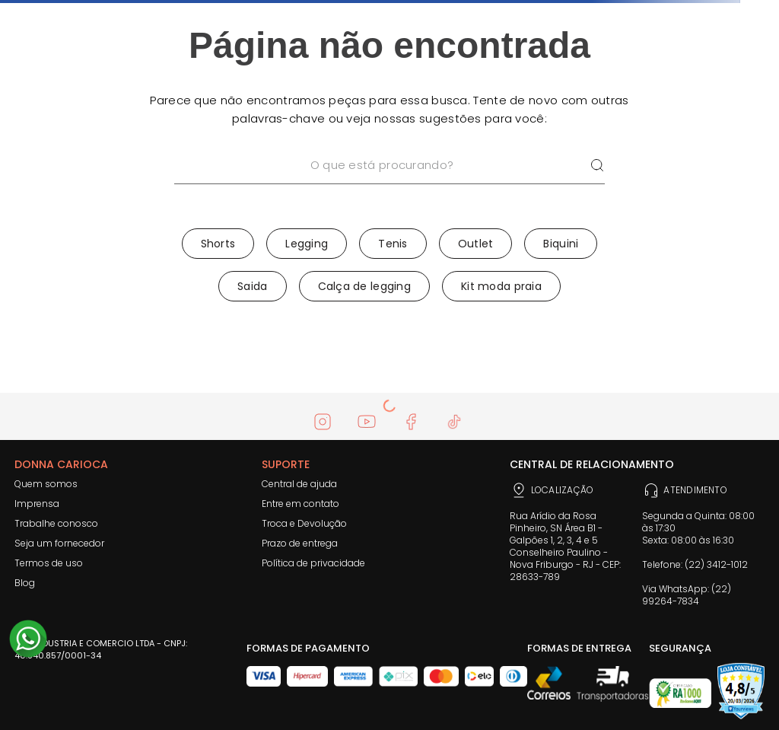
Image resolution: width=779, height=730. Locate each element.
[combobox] (389, 185)
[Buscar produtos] (597, 165)
